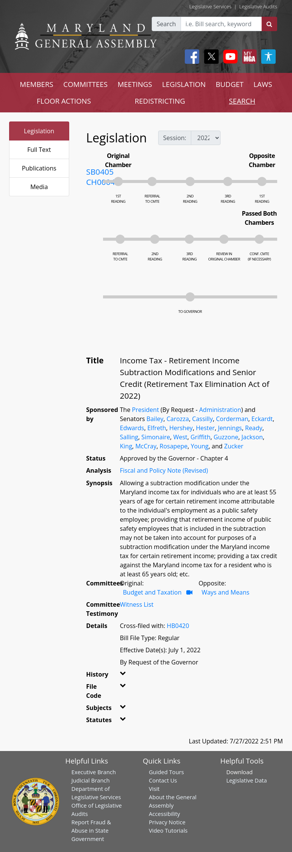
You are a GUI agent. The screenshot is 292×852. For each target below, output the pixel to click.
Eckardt (262, 419)
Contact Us (163, 780)
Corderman (232, 419)
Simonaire (155, 437)
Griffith (200, 437)
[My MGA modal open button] (248, 56)
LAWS (263, 84)
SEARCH (242, 101)
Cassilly (202, 419)
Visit (154, 788)
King (126, 446)
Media (39, 187)
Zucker (233, 446)
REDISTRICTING (160, 101)
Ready (254, 428)
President (145, 409)
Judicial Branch (90, 780)
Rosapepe (174, 446)
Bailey (154, 419)
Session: (174, 138)
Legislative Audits (258, 6)
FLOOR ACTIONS (64, 101)
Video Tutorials (168, 830)
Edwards (132, 428)
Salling (129, 437)
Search (166, 24)
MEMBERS (36, 84)
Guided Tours (166, 772)
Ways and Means (225, 592)
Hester (205, 428)
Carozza (178, 419)
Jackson (252, 437)
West (180, 437)
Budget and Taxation (152, 592)
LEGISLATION (184, 84)
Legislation (39, 131)
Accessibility (164, 813)
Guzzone (226, 437)
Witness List (136, 604)
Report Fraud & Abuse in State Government (91, 830)
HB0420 (178, 626)
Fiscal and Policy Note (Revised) (164, 470)
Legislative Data (246, 780)
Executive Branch (93, 772)
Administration (220, 409)
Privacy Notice (167, 822)
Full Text (39, 149)
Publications (39, 168)
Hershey (181, 428)
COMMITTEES (85, 84)
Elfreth (156, 428)
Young (200, 446)
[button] (122, 676)
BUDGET (229, 84)
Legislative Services (210, 6)
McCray (146, 446)
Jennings (230, 428)
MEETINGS (134, 84)
